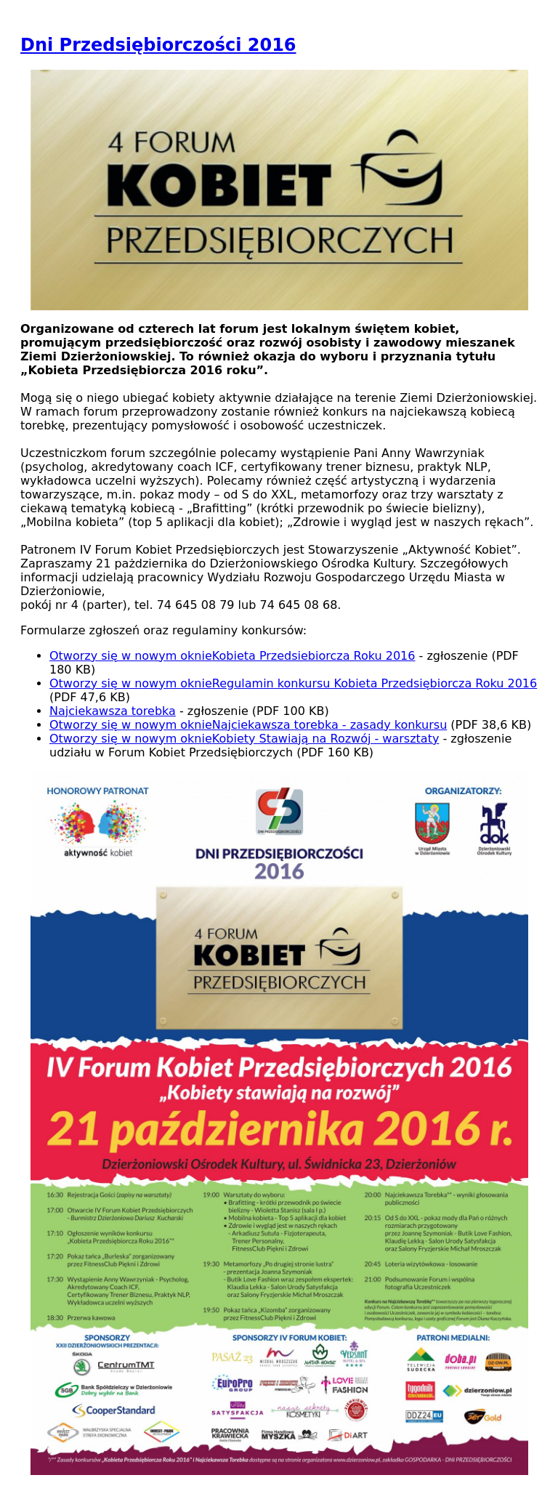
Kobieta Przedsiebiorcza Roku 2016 (232, 656)
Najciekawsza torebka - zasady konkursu (248, 725)
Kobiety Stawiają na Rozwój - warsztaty (244, 739)
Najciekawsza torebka (112, 711)
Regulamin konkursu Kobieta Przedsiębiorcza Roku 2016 (293, 683)
